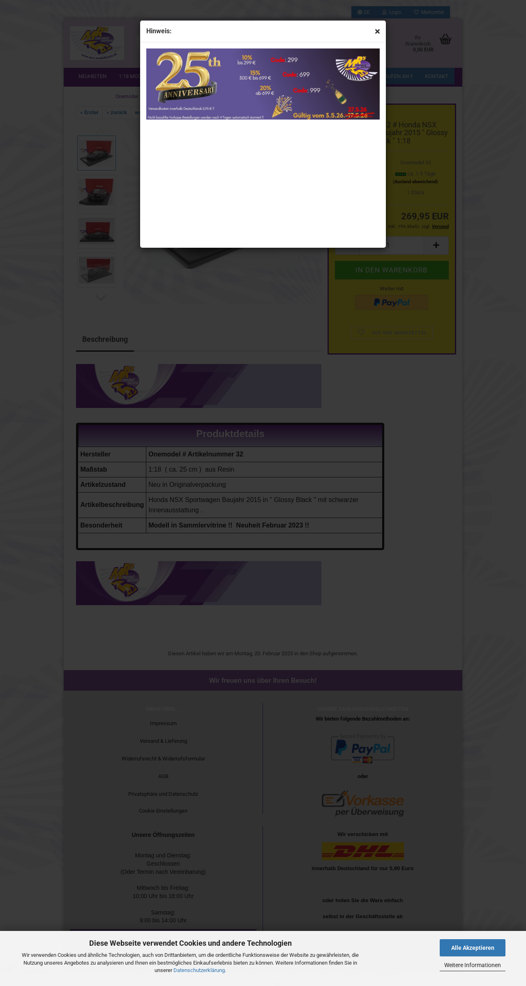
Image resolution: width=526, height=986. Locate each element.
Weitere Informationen (472, 965)
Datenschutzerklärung (199, 970)
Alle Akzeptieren (472, 948)
